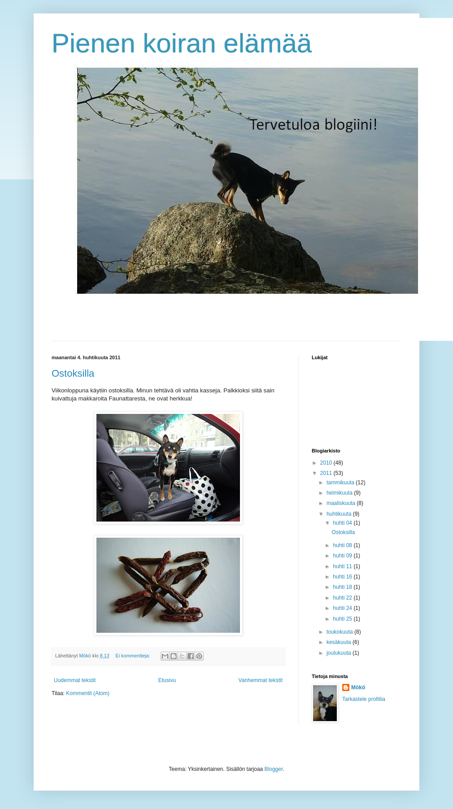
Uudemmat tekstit (75, 680)
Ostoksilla (73, 373)
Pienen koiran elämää (182, 43)
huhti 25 (343, 619)
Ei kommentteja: (133, 655)
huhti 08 (343, 545)
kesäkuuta (340, 642)
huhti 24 (343, 608)
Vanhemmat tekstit (261, 680)
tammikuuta (341, 482)
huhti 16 (343, 577)
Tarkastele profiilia (363, 699)
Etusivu (167, 680)
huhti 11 (343, 566)
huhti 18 (343, 587)
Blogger (274, 769)
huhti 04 (343, 523)
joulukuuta (340, 653)
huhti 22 (343, 598)
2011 (327, 473)
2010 (327, 463)
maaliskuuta (342, 503)
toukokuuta (340, 632)
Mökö (358, 687)
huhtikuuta (340, 514)
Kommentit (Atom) (87, 693)
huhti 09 (343, 555)
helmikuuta (340, 493)
